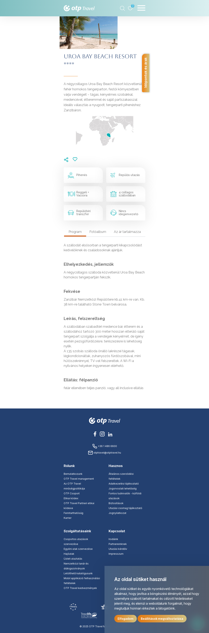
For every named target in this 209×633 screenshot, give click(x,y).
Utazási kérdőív (118, 548)
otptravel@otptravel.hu (104, 452)
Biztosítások (116, 503)
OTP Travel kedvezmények (80, 588)
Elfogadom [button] (125, 618)
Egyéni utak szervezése (78, 548)
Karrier (67, 517)
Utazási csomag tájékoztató (125, 508)
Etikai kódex (71, 498)
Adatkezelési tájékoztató (124, 483)
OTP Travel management (79, 478)
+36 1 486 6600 (104, 446)
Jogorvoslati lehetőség (123, 488)
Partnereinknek (118, 544)
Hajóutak (69, 553)
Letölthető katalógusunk (78, 573)
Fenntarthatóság (73, 513)
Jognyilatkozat (117, 513)
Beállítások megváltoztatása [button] (162, 618)
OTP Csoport (72, 493)
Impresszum (116, 553)
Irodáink (113, 539)
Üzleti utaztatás (73, 558)
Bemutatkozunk (73, 473)
